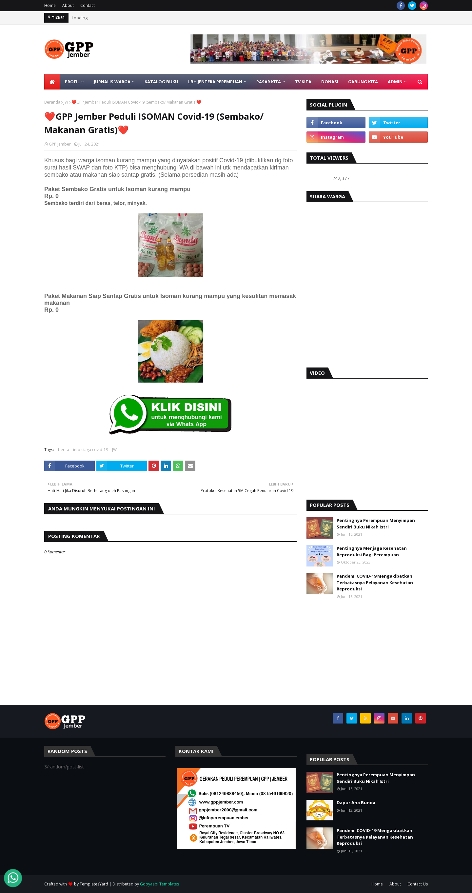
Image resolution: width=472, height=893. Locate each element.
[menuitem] (52, 81)
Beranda (52, 102)
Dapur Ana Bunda (356, 802)
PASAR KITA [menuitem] (268, 82)
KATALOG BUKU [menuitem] (161, 82)
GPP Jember (60, 144)
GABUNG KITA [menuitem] (363, 82)
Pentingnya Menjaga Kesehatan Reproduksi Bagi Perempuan (372, 551)
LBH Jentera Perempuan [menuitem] (215, 82)
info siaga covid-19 (90, 449)
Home (50, 5)
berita (63, 449)
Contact (87, 5)
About (68, 5)
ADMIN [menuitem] (395, 82)
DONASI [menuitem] (329, 82)
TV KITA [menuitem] (303, 82)
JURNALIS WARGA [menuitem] (112, 82)
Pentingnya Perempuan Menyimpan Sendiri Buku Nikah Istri (376, 523)
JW (66, 102)
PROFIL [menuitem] (72, 82)
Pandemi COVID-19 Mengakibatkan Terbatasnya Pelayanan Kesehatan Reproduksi (375, 582)
